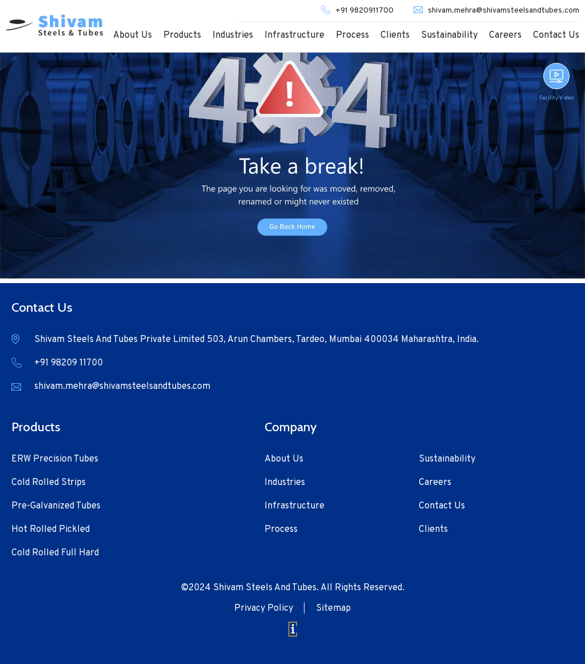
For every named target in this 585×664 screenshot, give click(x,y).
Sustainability (449, 35)
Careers (505, 35)
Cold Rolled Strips (48, 482)
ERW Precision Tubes (54, 459)
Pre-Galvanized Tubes (56, 506)
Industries (233, 35)
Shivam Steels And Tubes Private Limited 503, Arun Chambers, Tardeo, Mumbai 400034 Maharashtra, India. (256, 339)
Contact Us (556, 35)
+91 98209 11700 (68, 363)
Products (182, 35)
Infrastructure (294, 35)
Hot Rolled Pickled (50, 529)
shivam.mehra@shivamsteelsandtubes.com (503, 10)
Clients (395, 35)
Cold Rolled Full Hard (55, 553)
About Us (132, 35)
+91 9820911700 (364, 10)
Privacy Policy (263, 608)
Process (352, 35)
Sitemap (333, 608)
